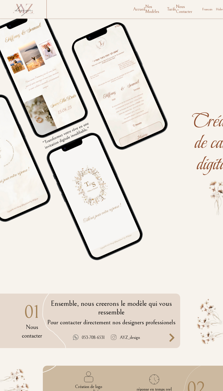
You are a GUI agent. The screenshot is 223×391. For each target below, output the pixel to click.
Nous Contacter (184, 9)
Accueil (139, 9)
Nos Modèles (152, 9)
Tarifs (171, 9)
